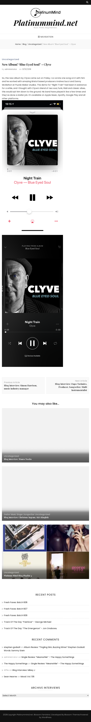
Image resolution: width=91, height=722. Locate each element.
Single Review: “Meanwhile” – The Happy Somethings (47, 657)
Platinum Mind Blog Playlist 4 (18, 575)
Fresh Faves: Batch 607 (15, 608)
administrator (11, 69)
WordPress (46, 717)
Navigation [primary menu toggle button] (45, 36)
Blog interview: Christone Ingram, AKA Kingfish (26, 517)
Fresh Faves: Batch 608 (15, 602)
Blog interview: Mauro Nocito (18, 459)
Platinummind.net (46, 22)
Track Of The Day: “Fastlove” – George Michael (27, 621)
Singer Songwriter (26, 514)
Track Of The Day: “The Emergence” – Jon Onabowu (30, 628)
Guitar (7, 514)
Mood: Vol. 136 (27, 676)
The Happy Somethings (15, 663)
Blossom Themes (72, 714)
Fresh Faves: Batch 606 (15, 615)
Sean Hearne (10, 676)
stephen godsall (12, 647)
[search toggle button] (87, 2)
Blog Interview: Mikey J (23, 670)
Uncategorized (10, 59)
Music (13, 514)
